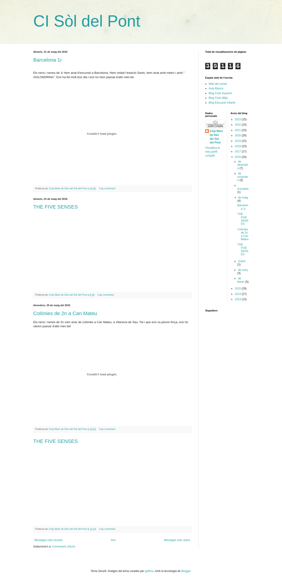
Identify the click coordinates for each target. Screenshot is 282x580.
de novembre (242, 177)
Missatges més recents (48, 540)
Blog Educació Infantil (222, 102)
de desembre (242, 165)
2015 (238, 288)
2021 (238, 130)
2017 (238, 151)
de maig (243, 197)
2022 (238, 124)
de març (243, 270)
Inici (113, 540)
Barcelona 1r (47, 60)
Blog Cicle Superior (220, 93)
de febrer (241, 280)
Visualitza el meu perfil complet (212, 151)
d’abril (241, 261)
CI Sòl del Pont (86, 21)
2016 (238, 157)
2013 (238, 299)
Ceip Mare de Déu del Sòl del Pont (216, 136)
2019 (238, 141)
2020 (238, 135)
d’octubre (243, 188)
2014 (238, 294)
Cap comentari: (107, 188)
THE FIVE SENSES (55, 207)
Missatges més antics (177, 540)
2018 (238, 146)
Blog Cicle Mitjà (218, 97)
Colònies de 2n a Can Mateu (65, 313)
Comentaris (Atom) (63, 546)
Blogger (186, 571)
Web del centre (218, 83)
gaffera (149, 571)
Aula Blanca (216, 88)
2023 (238, 119)
